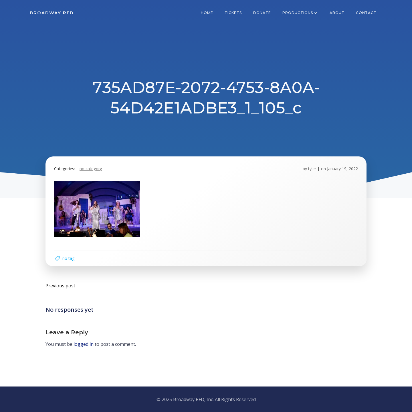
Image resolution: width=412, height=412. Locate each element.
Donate (262, 13)
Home (207, 13)
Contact (366, 13)
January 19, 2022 (342, 168)
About (337, 13)
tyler (312, 168)
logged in (84, 344)
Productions (300, 13)
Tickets (233, 13)
